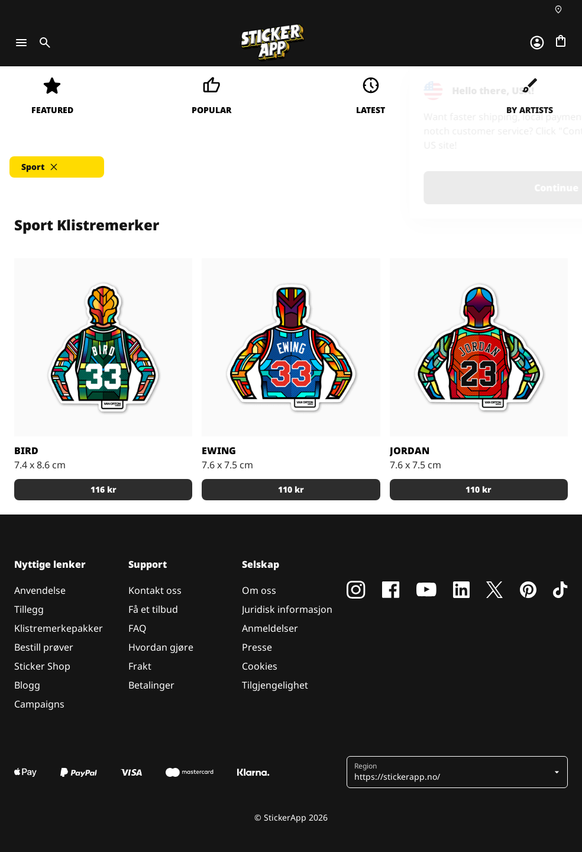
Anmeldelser (270, 628)
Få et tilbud (153, 609)
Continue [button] (423, 187)
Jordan (409, 450)
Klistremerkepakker (58, 628)
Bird (26, 450)
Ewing (219, 450)
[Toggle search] (42, 43)
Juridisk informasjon (287, 609)
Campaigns (39, 703)
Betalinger (151, 685)
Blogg (27, 685)
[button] (56, 167)
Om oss (259, 590)
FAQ (137, 628)
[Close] (545, 90)
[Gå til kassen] (561, 41)
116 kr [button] (103, 489)
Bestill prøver (43, 647)
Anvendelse (40, 590)
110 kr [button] (291, 489)
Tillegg (29, 609)
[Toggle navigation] (21, 43)
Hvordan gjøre (160, 647)
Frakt (139, 666)
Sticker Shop (42, 666)
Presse (257, 647)
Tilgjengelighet (275, 685)
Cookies (259, 666)
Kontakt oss (155, 590)
